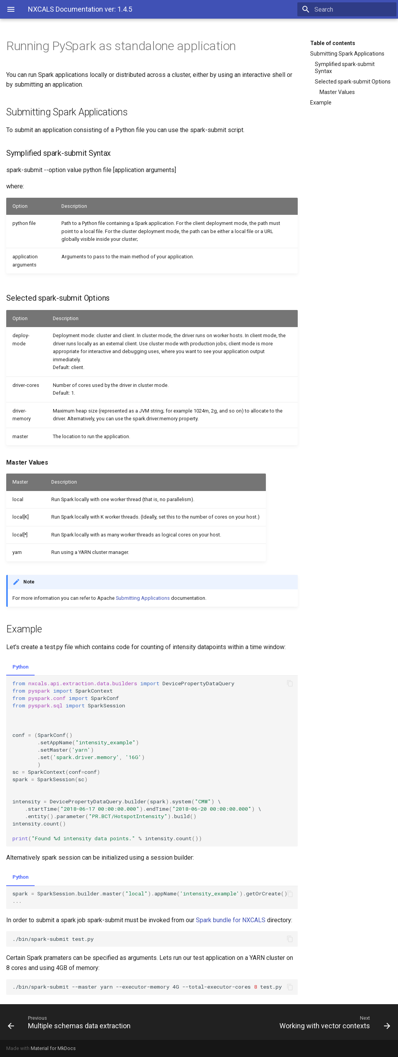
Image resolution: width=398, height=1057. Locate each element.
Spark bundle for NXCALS (230, 920)
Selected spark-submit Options (353, 81)
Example (321, 102)
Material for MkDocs (53, 1048)
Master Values (337, 92)
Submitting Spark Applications (347, 53)
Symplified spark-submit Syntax (345, 67)
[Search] (350, 9)
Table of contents (332, 43)
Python (20, 667)
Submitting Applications (143, 598)
